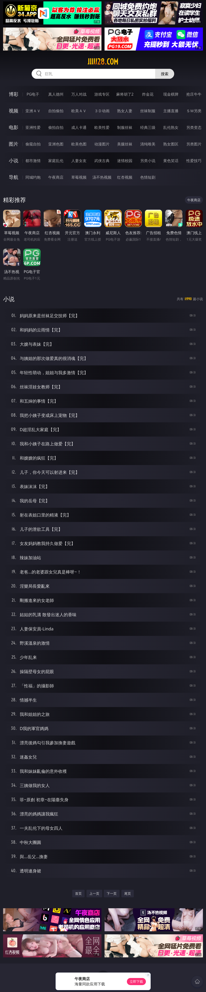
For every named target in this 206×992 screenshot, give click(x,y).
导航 (13, 177)
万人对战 (78, 94)
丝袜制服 (147, 110)
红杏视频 (124, 177)
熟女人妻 (124, 110)
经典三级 (147, 127)
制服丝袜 (124, 127)
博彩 (13, 94)
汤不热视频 (101, 177)
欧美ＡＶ (78, 110)
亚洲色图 (55, 144)
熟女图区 (170, 144)
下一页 (112, 893)
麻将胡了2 (125, 94)
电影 (13, 127)
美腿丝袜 (124, 144)
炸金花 (147, 94)
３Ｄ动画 (102, 110)
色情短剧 (147, 177)
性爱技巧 (193, 160)
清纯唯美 (147, 144)
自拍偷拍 (55, 110)
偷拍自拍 (55, 127)
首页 (78, 893)
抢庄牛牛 (193, 94)
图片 (13, 144)
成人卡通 (78, 127)
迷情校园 (124, 160)
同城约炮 (33, 177)
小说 (13, 160)
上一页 (94, 893)
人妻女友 (78, 160)
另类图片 (193, 144)
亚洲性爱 (33, 127)
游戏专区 (102, 94)
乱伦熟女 (170, 127)
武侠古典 (102, 160)
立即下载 (136, 981)
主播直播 (170, 110)
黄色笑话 (170, 160)
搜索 (164, 73)
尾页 (127, 893)
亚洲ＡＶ (33, 110)
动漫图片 (102, 144)
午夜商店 (55, 177)
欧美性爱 (102, 127)
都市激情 (33, 160)
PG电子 (33, 94)
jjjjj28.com (103, 61)
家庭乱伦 (55, 160)
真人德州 (55, 94)
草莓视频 (78, 177)
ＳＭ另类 (193, 110)
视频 (13, 110)
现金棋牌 (170, 94)
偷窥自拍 (33, 144)
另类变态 (193, 127)
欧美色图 (78, 144)
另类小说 (147, 160)
